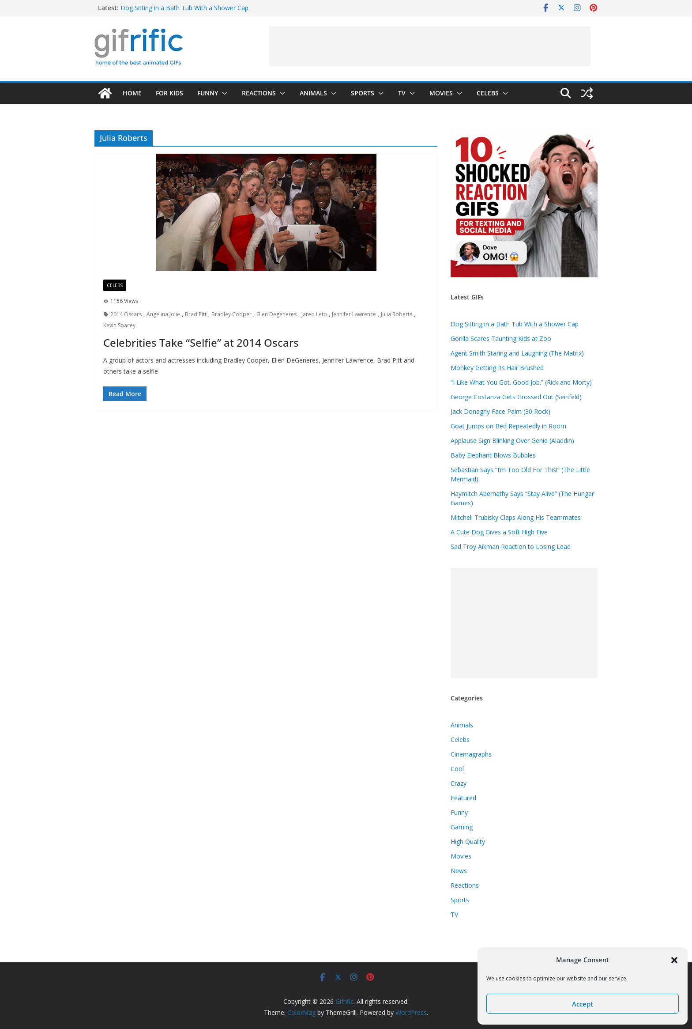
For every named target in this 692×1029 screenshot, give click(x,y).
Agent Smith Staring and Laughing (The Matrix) (517, 353)
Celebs (488, 93)
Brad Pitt (196, 314)
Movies (441, 93)
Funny (207, 93)
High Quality (468, 841)
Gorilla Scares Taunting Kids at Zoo (501, 338)
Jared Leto (314, 314)
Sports (362, 93)
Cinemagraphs (471, 754)
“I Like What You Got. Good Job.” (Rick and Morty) (521, 382)
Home (132, 93)
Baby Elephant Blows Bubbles (493, 455)
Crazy (458, 783)
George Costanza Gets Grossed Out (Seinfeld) (516, 397)
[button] (674, 960)
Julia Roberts (396, 314)
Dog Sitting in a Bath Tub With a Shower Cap (184, 8)
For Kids (169, 93)
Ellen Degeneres (276, 314)
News (459, 870)
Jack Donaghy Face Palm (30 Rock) (500, 411)
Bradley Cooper (231, 314)
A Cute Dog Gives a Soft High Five (499, 532)
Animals (313, 93)
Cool (457, 768)
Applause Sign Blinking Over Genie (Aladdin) (512, 440)
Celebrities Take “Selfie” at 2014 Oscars (201, 342)
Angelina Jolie (163, 314)
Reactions (259, 93)
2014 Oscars (126, 314)
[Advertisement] (429, 46)
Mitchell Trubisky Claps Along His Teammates (516, 517)
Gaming (462, 827)
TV (402, 93)
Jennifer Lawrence (354, 314)
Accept (582, 1003)
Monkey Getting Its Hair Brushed (497, 367)
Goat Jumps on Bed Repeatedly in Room (508, 426)
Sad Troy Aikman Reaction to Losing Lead (511, 546)
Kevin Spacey (119, 325)
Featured (463, 798)
